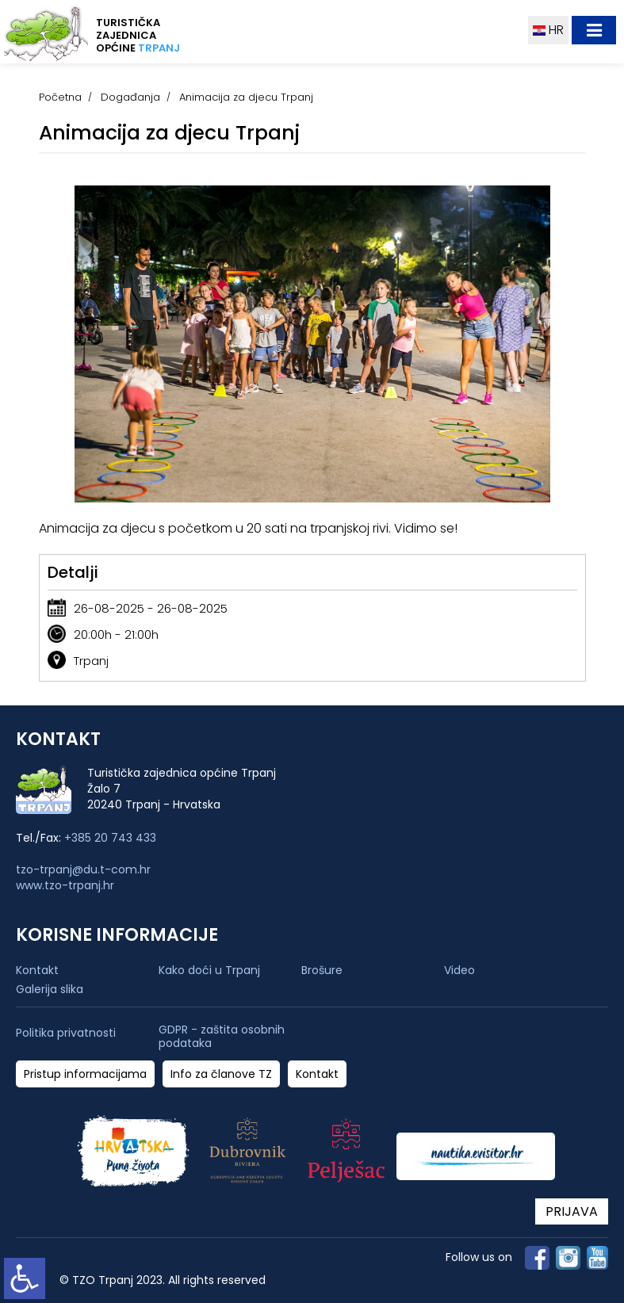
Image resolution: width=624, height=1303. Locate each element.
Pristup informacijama (85, 1074)
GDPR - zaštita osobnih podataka (222, 1036)
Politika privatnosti (66, 1033)
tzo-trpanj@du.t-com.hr (83, 869)
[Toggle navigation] (594, 30)
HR (548, 30)
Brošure (322, 970)
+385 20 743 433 (110, 838)
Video (459, 970)
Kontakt (37, 970)
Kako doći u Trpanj (209, 970)
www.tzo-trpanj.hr (65, 885)
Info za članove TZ (221, 1074)
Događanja (130, 97)
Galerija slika (49, 989)
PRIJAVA (571, 1211)
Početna (60, 97)
